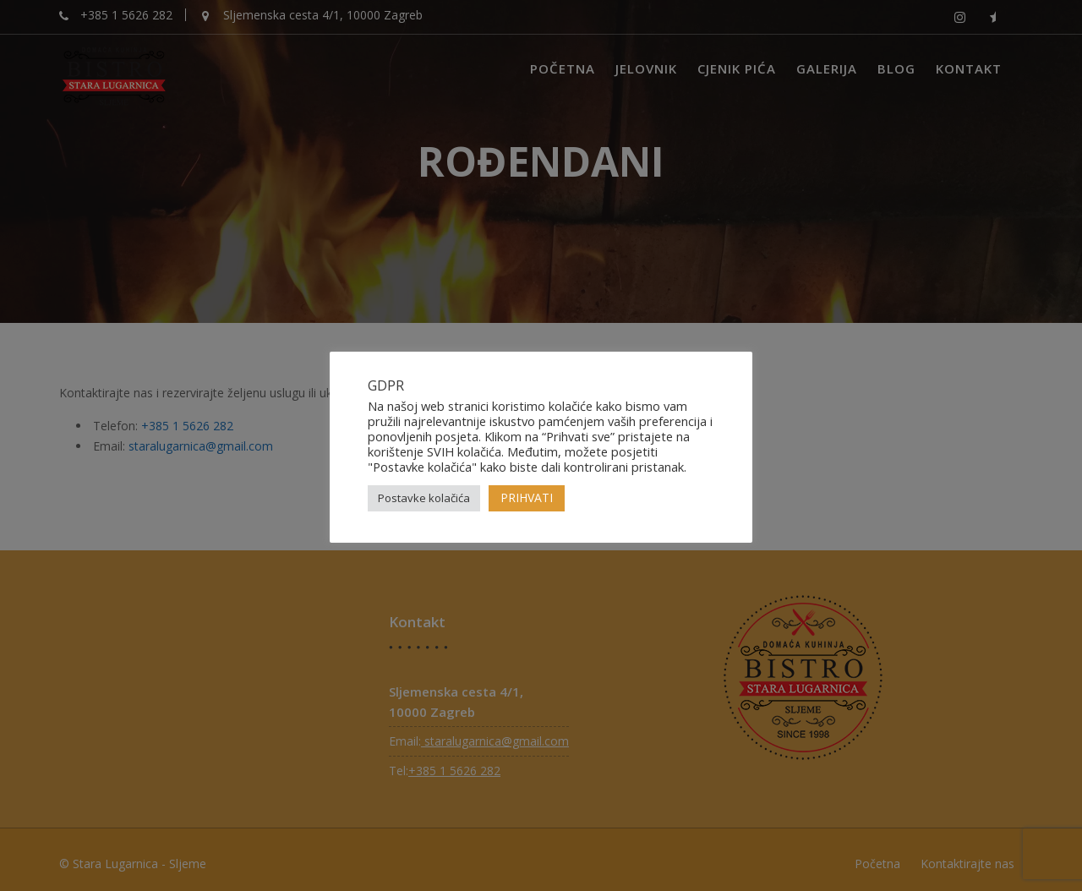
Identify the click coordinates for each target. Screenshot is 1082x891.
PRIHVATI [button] (526, 497)
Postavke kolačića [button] (424, 498)
